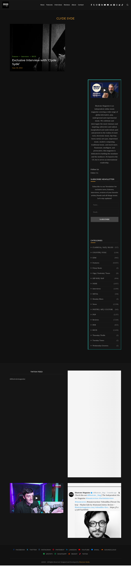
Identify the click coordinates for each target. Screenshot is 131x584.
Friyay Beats (105, 268)
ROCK (105, 330)
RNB (105, 325)
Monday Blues (105, 299)
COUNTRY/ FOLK (105, 252)
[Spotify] (114, 5)
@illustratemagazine (17, 379)
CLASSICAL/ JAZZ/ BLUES (105, 247)
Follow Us (94, 173)
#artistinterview (106, 498)
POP (105, 314)
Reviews (67, 5)
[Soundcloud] (111, 5)
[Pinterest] (99, 5)
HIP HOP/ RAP (105, 278)
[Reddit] (119, 5)
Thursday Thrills (105, 335)
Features (49, 5)
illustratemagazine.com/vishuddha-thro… (92, 507)
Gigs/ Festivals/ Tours (105, 273)
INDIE (105, 284)
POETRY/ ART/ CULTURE (105, 309)
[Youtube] (105, 5)
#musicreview (92, 498)
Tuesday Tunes (105, 340)
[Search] (127, 5)
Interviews (58, 5)
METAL (105, 294)
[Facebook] (91, 5)
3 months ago (111, 493)
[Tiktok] (122, 5)
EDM (105, 258)
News (42, 5)
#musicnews (80, 502)
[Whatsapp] (116, 5)
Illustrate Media (84, 562)
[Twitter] (94, 5)
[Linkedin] (102, 5)
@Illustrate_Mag (99, 493)
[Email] (108, 5)
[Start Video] (104, 90)
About (74, 5)
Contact (81, 5)
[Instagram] (96, 5)
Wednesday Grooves (105, 346)
